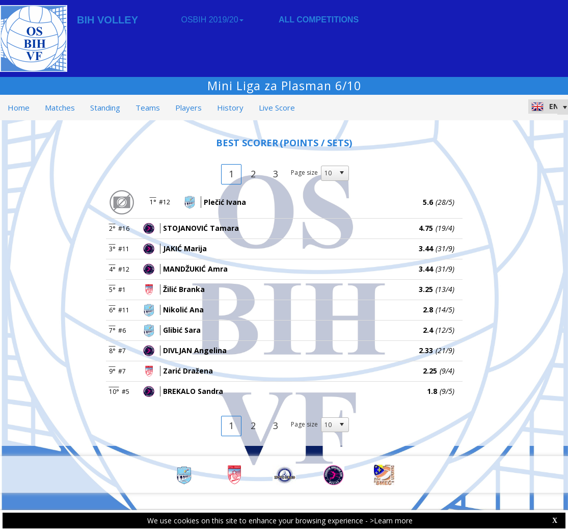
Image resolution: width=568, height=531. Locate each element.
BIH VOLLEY (107, 19)
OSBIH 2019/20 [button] (212, 19)
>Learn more (391, 520)
